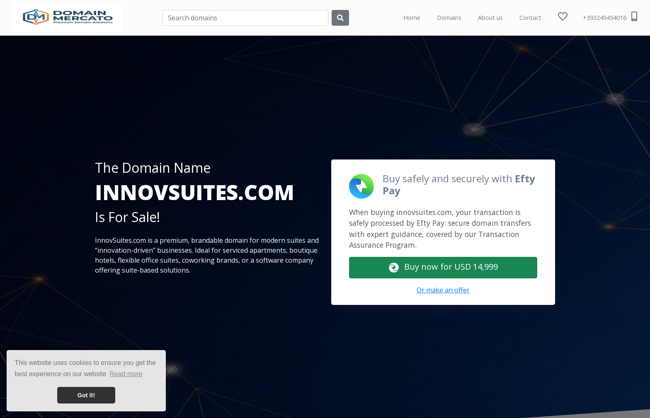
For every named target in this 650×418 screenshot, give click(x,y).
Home (411, 18)
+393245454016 (610, 17)
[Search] (245, 18)
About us (490, 18)
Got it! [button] (86, 395)
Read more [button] (125, 373)
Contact (530, 18)
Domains (449, 18)
